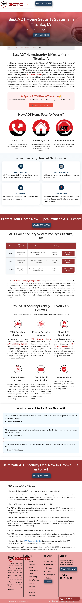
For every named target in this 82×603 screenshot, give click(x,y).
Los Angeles (50, 575)
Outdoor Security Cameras (32, 586)
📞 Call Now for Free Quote (41, 105)
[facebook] (60, 578)
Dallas (48, 578)
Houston (49, 564)
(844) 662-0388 (41, 35)
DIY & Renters (34, 580)
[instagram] (66, 578)
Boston (48, 571)
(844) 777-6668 (43, 3)
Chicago (49, 568)
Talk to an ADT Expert (68, 253)
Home (29, 30)
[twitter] (63, 578)
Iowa (34, 48)
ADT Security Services (22, 48)
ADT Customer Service (33, 541)
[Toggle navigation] (27, 4)
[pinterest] (70, 578)
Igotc (14, 601)
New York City (51, 561)
